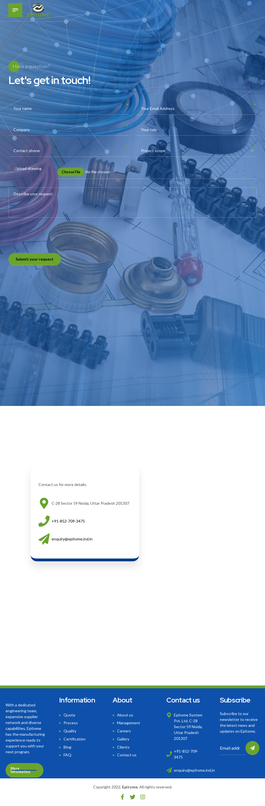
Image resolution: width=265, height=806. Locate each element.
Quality (70, 730)
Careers (124, 730)
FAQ (67, 754)
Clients (123, 747)
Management (128, 722)
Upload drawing (28, 168)
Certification (75, 739)
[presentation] (50, 237)
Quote (69, 715)
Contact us (127, 754)
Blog (67, 747)
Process (71, 722)
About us (125, 715)
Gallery (123, 739)
